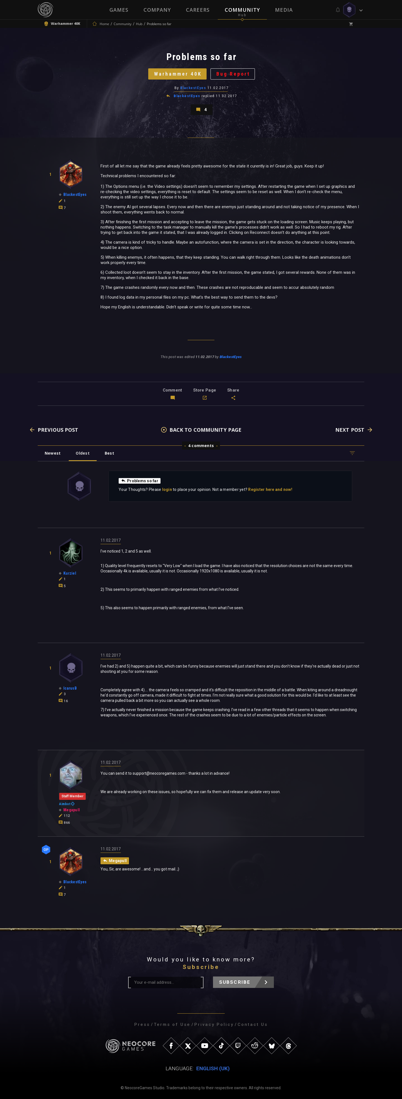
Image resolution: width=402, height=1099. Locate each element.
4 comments (201, 445)
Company (157, 9)
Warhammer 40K (178, 74)
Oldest (82, 453)
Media (284, 9)
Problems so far (139, 480)
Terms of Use (172, 1024)
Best (109, 453)
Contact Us (253, 1024)
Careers (198, 9)
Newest (53, 453)
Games (118, 9)
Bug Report (233, 74)
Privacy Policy (214, 1024)
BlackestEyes (193, 88)
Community (242, 9)
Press (142, 1024)
